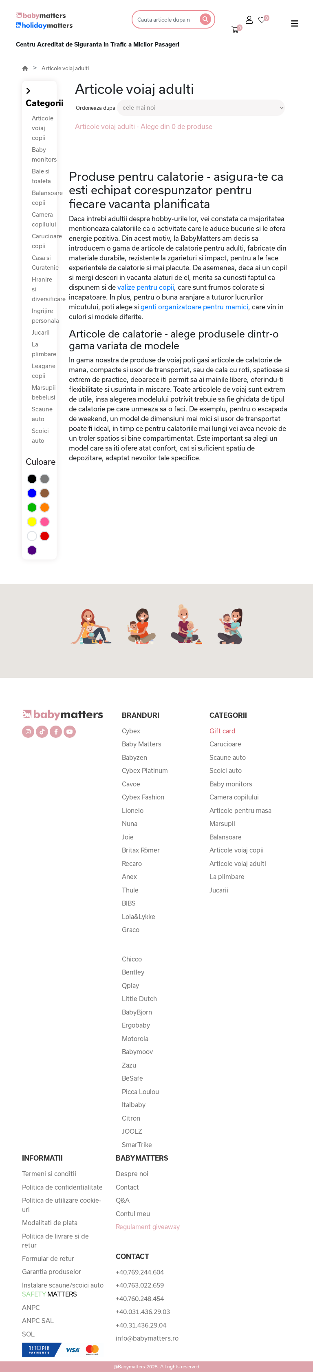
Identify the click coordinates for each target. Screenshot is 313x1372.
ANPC (31, 1307)
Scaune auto (227, 757)
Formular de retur (48, 1258)
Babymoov (137, 1051)
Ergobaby (136, 1025)
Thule (130, 890)
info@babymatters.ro (147, 1338)
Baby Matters (141, 744)
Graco (130, 929)
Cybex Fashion (143, 797)
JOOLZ (132, 1131)
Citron (131, 1118)
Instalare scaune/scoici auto (63, 1289)
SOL (28, 1334)
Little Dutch (139, 998)
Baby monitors (230, 784)
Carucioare (225, 744)
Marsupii (222, 823)
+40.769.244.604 (140, 1272)
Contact (127, 1187)
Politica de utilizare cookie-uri (61, 1205)
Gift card (222, 731)
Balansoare (225, 837)
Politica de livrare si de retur (55, 1240)
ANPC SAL (38, 1320)
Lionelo (132, 810)
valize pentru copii (145, 287)
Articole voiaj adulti (65, 68)
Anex (129, 876)
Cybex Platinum (145, 770)
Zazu (129, 1065)
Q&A (123, 1200)
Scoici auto (225, 770)
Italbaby (133, 1104)
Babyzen (134, 757)
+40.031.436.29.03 (143, 1311)
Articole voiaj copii (42, 128)
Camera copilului (234, 797)
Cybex (131, 731)
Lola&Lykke (138, 916)
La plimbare (227, 876)
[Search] (163, 19)
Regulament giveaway (148, 1226)
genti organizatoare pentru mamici (194, 307)
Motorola (135, 1038)
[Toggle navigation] (294, 25)
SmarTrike (137, 1144)
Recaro (132, 863)
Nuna (129, 823)
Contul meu (133, 1213)
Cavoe (131, 784)
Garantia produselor (51, 1271)
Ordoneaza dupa (95, 108)
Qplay (130, 985)
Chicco (132, 959)
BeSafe (132, 1078)
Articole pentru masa (240, 810)
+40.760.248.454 (140, 1298)
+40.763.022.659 (140, 1285)
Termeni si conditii (49, 1173)
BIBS (129, 903)
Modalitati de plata (49, 1222)
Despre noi (132, 1173)
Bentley (133, 972)
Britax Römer (141, 850)
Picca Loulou (140, 1091)
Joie (128, 837)
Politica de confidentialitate (62, 1187)
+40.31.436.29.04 (141, 1325)
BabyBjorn (137, 1012)
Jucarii (41, 332)
